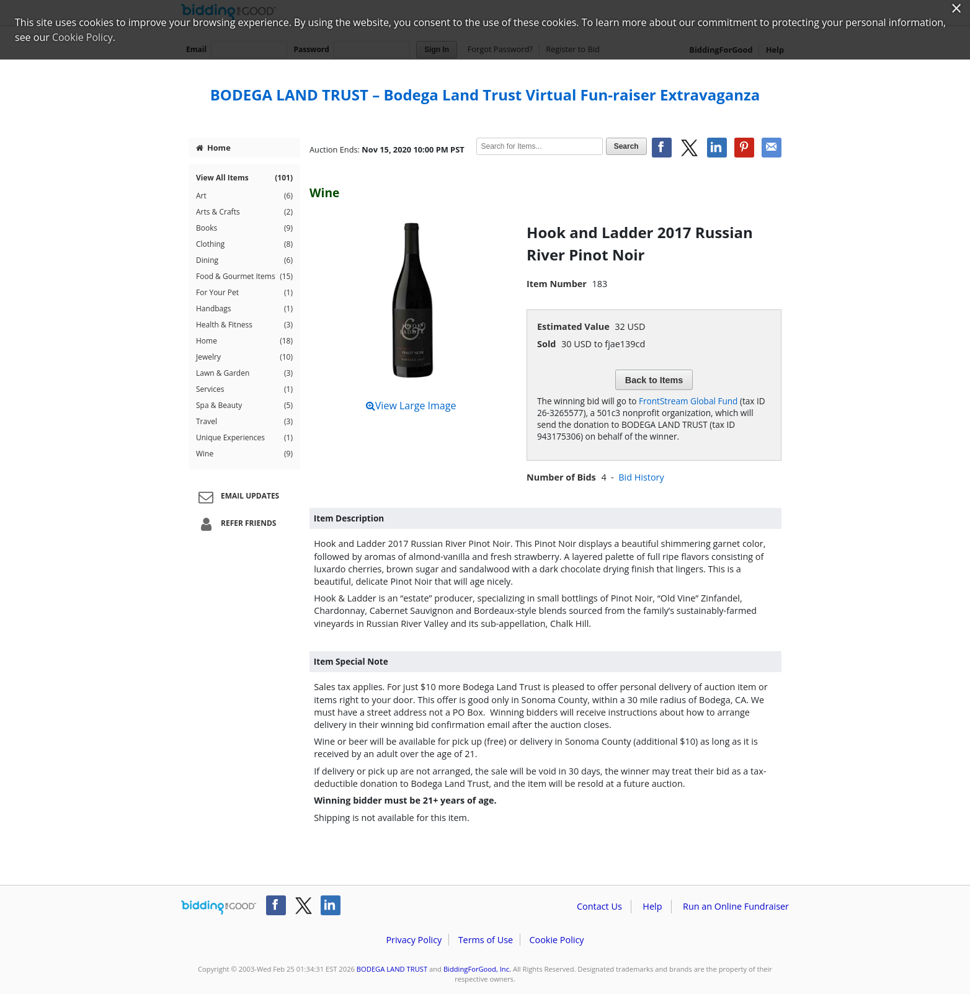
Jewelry (244, 357)
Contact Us (599, 906)
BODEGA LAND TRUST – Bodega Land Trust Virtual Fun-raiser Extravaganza (485, 94)
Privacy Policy (414, 940)
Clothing (244, 244)
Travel (244, 421)
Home (213, 147)
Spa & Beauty (244, 405)
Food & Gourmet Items (244, 276)
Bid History (641, 477)
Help (652, 906)
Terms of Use (485, 940)
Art (244, 196)
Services (244, 389)
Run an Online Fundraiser (736, 906)
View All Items (244, 178)
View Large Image (411, 405)
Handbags (244, 309)
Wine (244, 454)
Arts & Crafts (244, 212)
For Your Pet (244, 292)
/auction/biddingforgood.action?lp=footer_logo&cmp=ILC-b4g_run (218, 907)
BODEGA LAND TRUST (392, 969)
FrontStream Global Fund (688, 401)
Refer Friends (235, 524)
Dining (244, 260)
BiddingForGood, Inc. (477, 969)
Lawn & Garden (244, 373)
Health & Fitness (244, 325)
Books (244, 228)
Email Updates (237, 497)
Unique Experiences (244, 438)
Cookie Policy (556, 940)
